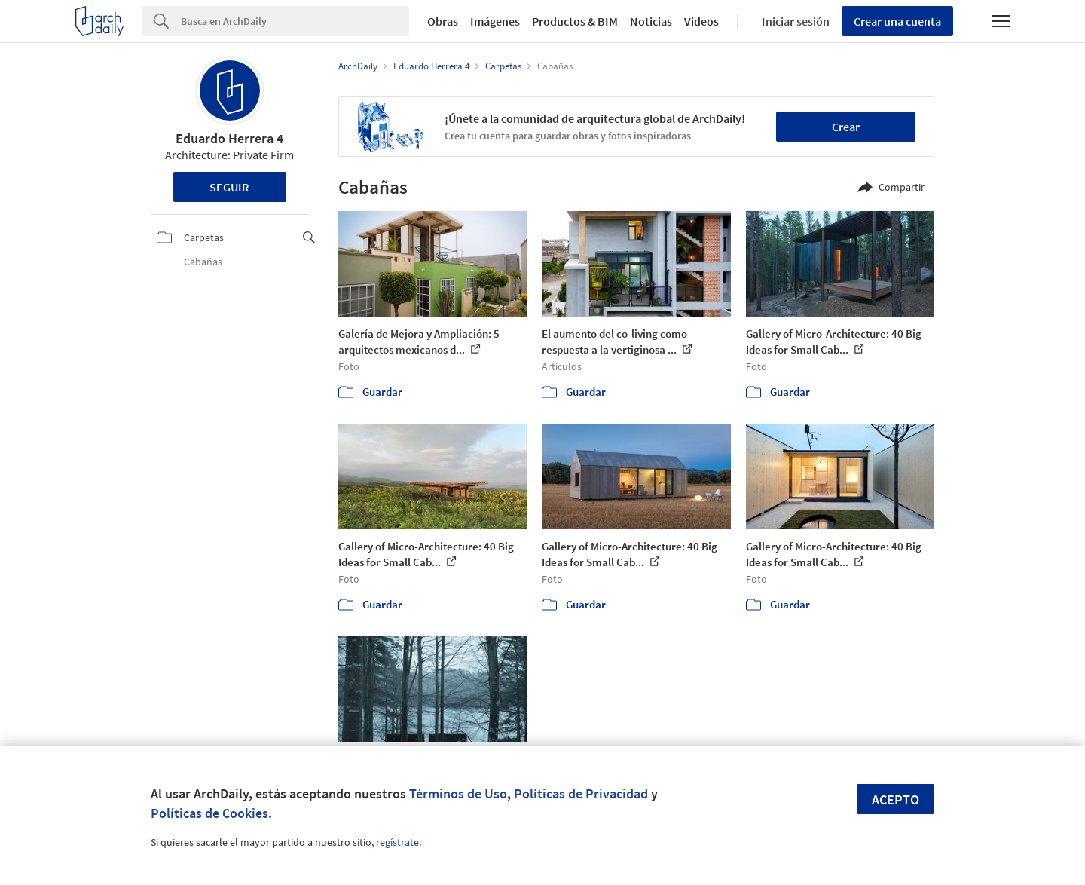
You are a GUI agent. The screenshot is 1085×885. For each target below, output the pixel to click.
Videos (701, 21)
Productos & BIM (575, 21)
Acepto (895, 799)
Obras (442, 21)
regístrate (397, 842)
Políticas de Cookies (209, 813)
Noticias (651, 21)
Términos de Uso (458, 793)
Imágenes (495, 21)
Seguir (229, 186)
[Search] (295, 21)
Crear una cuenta (897, 21)
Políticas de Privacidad (581, 793)
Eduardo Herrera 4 (229, 138)
